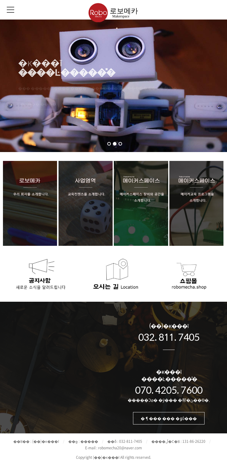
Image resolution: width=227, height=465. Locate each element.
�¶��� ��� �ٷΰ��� (169, 418)
